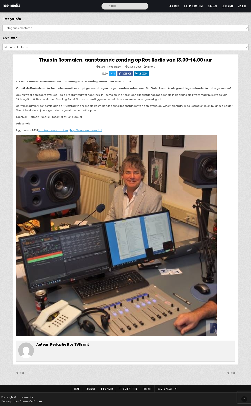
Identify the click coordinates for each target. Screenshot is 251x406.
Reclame (147, 389)
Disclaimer (228, 6)
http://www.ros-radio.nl (53, 130)
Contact (212, 6)
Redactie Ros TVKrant (111, 66)
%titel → (232, 373)
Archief (242, 6)
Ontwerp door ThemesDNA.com (21, 401)
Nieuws (151, 66)
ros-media (11, 5)
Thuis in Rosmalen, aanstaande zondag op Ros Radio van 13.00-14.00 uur (125, 60)
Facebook (125, 73)
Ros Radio (174, 6)
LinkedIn (141, 73)
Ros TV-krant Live (193, 6)
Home (77, 389)
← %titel (18, 373)
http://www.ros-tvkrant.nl (86, 130)
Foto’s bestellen (128, 389)
